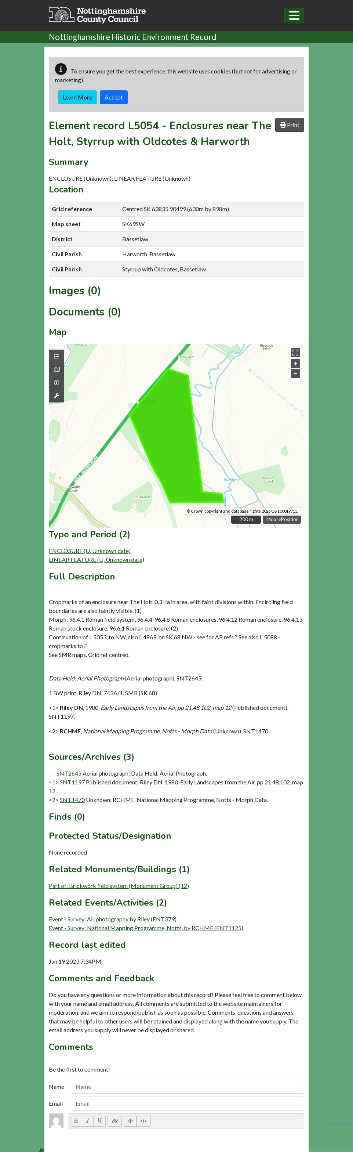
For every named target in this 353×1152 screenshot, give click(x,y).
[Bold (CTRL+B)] (76, 1121)
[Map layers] (56, 356)
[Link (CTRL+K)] (115, 1121)
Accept (114, 97)
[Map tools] (56, 395)
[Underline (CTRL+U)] (100, 1121)
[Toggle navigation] (294, 15)
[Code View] (144, 1121)
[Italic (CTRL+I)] (88, 1121)
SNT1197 (72, 782)
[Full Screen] (130, 1121)
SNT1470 (72, 799)
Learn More (77, 97)
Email (56, 1103)
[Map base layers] (56, 369)
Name (56, 1086)
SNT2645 (69, 773)
